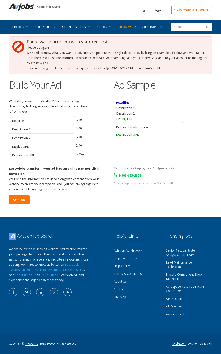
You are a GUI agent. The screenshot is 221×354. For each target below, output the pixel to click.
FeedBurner (23, 275)
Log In (144, 10)
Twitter (14, 270)
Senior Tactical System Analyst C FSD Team (182, 252)
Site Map (120, 297)
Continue (19, 200)
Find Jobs (20, 27)
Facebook (72, 264)
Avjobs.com (179, 343)
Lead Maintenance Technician (179, 264)
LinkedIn (26, 270)
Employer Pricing (125, 258)
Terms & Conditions (128, 274)
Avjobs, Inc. (31, 343)
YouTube (40, 270)
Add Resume (45, 27)
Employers (127, 27)
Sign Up (160, 10)
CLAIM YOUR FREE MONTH (191, 10)
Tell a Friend (49, 275)
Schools (104, 27)
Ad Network (152, 27)
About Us (120, 281)
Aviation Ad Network (62, 270)
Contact (119, 289)
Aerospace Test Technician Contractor (185, 288)
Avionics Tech (175, 314)
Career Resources (76, 27)
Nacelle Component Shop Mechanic (184, 276)
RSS (81, 270)
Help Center (122, 266)
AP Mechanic (175, 299)
